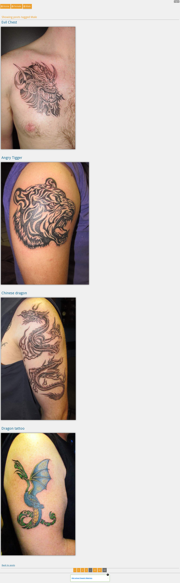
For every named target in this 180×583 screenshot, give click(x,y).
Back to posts (8, 565)
